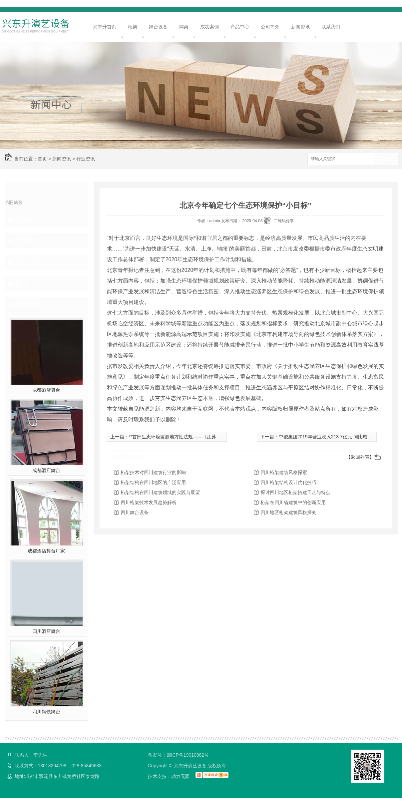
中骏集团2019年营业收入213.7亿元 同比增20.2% (330, 436)
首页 (42, 158)
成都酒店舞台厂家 (46, 550)
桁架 (132, 26)
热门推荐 (27, 304)
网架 (184, 26)
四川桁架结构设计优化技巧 (288, 482)
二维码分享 (284, 221)
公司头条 (27, 219)
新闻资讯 (300, 26)
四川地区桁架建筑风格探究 (288, 512)
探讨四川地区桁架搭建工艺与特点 (295, 492)
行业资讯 (85, 158)
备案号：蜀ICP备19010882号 (178, 755)
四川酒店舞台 (46, 631)
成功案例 (209, 26)
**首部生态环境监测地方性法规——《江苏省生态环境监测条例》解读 (200, 436)
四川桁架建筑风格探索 (283, 472)
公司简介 (270, 26)
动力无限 (180, 776)
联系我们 (330, 26)
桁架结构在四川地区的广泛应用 (153, 482)
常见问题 (27, 262)
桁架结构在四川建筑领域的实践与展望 (160, 492)
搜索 (386, 159)
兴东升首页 (104, 26)
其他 (21, 283)
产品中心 (239, 26)
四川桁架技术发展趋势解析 (149, 502)
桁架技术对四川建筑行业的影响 (153, 472)
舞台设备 (158, 26)
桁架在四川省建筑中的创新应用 (293, 502)
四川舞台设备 (135, 512)
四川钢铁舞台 (46, 711)
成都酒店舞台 (46, 390)
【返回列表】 (360, 457)
